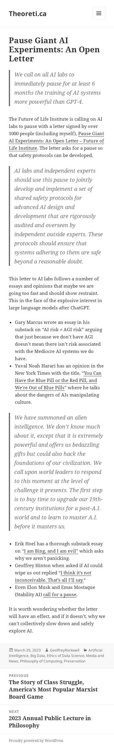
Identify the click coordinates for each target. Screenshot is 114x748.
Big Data (37, 655)
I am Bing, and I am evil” (51, 551)
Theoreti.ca (28, 13)
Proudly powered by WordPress (36, 740)
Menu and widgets (99, 19)
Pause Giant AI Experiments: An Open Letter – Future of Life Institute (56, 140)
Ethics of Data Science (65, 655)
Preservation (74, 661)
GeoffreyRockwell (64, 650)
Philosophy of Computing (41, 661)
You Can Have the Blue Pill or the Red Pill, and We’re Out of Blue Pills (58, 380)
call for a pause (59, 594)
